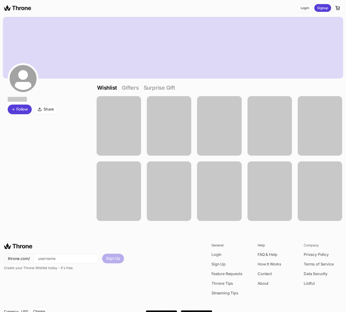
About (263, 283)
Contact (265, 273)
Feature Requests (226, 273)
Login (305, 8)
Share (46, 109)
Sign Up (113, 258)
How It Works (269, 264)
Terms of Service (319, 264)
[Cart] (338, 8)
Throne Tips (222, 283)
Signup (322, 8)
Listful (309, 283)
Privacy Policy (316, 254)
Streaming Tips (224, 293)
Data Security (315, 273)
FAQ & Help (267, 254)
